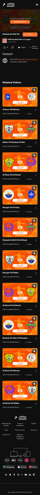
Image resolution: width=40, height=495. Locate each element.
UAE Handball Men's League (19, 39)
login (20, 59)
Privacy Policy (20, 430)
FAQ (6, 430)
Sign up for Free (20, 22)
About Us (34, 430)
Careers (34, 424)
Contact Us (6, 435)
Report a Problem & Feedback (20, 437)
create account (31, 59)
